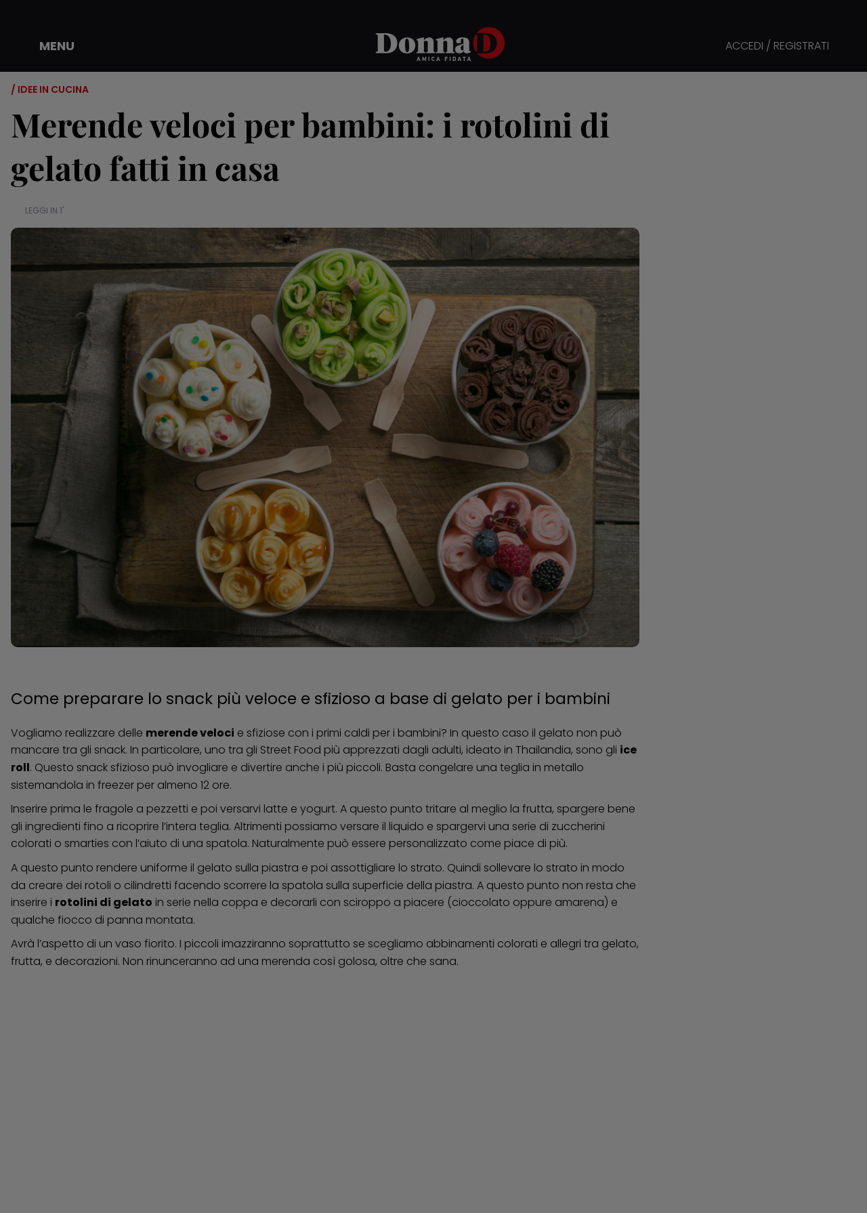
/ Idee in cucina (50, 89)
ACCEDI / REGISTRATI (777, 46)
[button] (47, 46)
